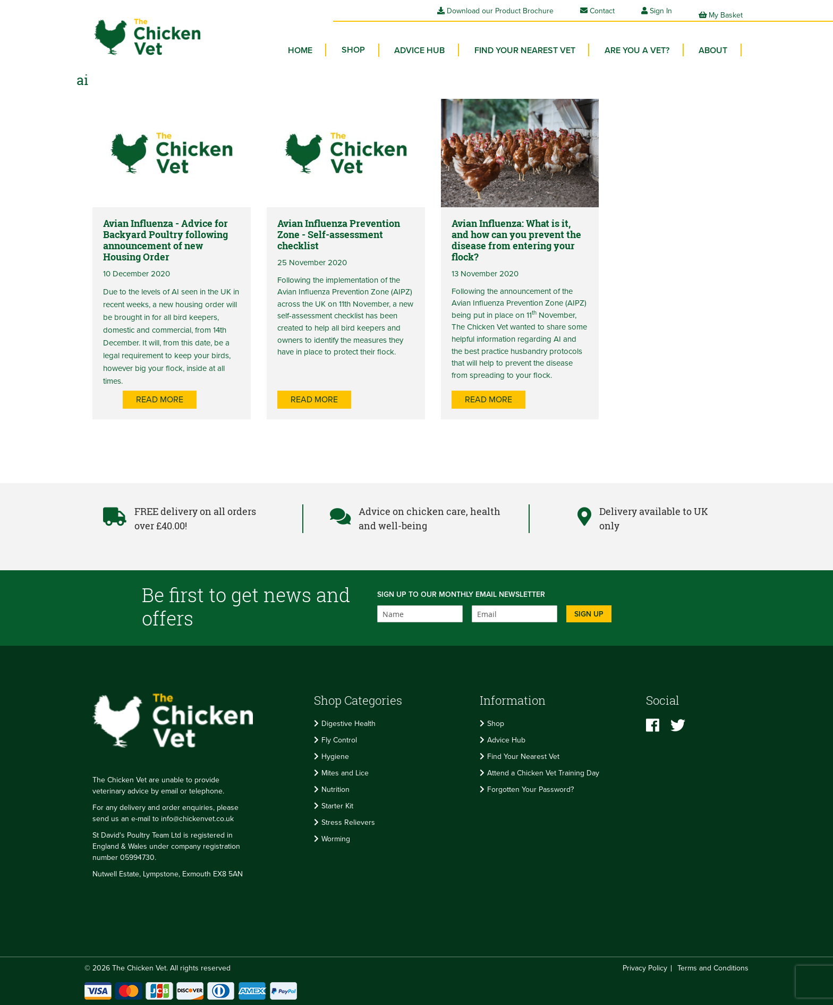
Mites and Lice (345, 773)
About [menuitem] (715, 42)
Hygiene (335, 756)
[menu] (523, 45)
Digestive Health (348, 723)
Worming (335, 838)
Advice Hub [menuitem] (437, 42)
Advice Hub (506, 740)
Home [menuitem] (327, 42)
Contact (597, 10)
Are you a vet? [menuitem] (644, 42)
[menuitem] (375, 42)
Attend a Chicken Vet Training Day (543, 773)
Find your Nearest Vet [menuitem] (537, 42)
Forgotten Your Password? (530, 789)
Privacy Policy (645, 968)
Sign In (661, 10)
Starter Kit (337, 805)
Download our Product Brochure (495, 10)
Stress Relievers (348, 822)
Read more (206, 410)
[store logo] (135, 29)
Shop (495, 723)
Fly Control (339, 740)
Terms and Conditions (713, 968)
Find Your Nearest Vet (523, 756)
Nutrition (335, 789)
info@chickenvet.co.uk (197, 818)
